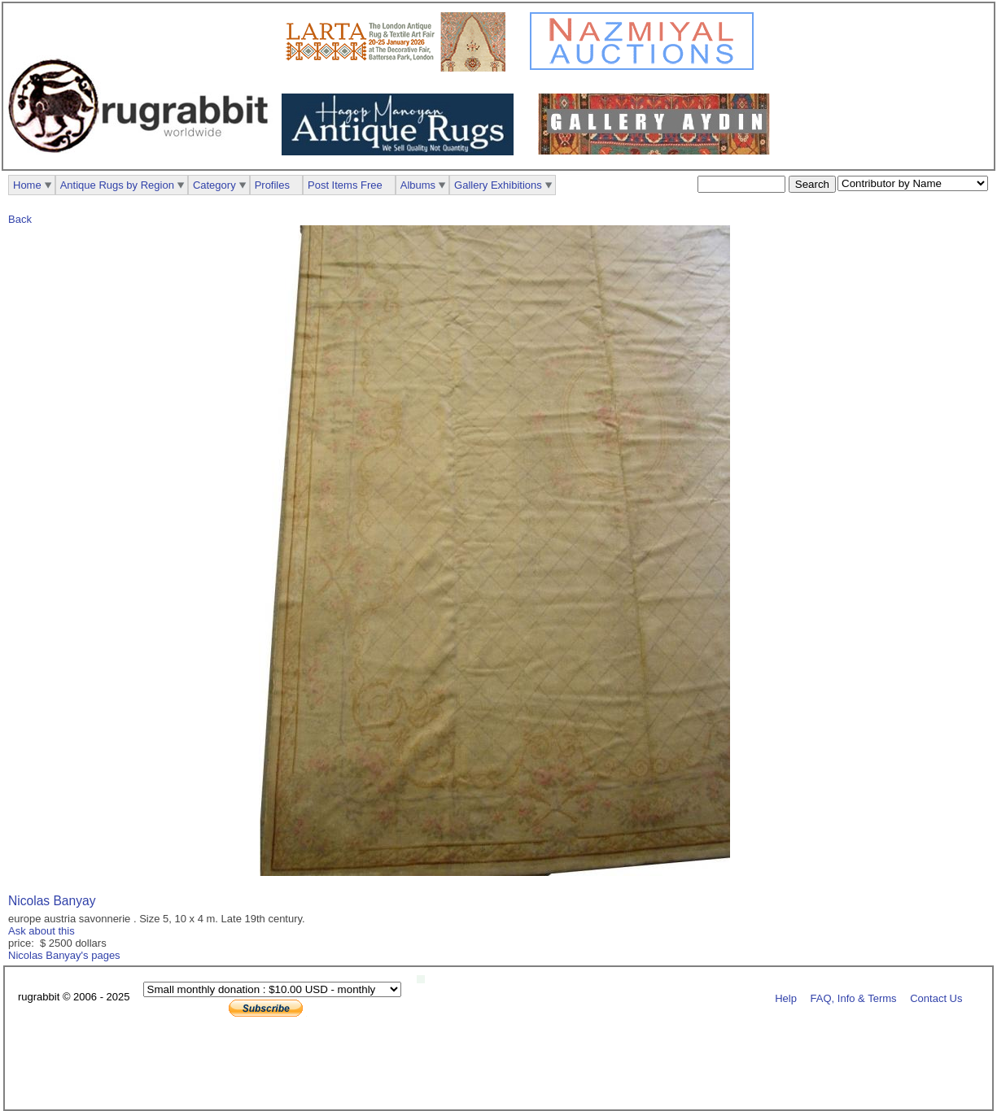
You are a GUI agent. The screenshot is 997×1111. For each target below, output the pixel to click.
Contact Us (936, 997)
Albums (417, 185)
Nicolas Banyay (51, 901)
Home (27, 185)
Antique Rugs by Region (117, 185)
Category (214, 185)
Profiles (272, 185)
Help (786, 997)
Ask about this (41, 931)
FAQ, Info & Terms (854, 997)
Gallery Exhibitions (498, 185)
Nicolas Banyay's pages (64, 955)
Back (20, 219)
